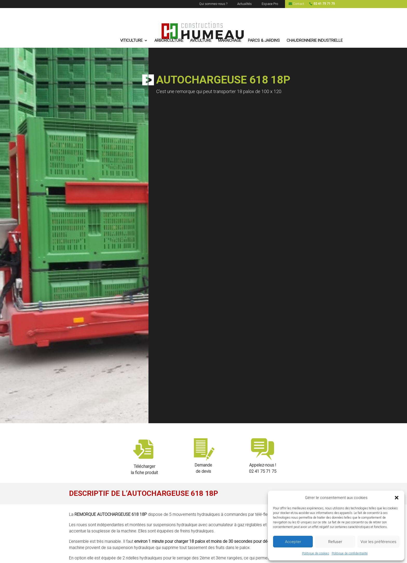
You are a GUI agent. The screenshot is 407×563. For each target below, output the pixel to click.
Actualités (244, 4)
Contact (296, 4)
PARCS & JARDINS (264, 41)
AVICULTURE (201, 41)
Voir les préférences (378, 541)
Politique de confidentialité (350, 553)
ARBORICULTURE (169, 41)
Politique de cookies (315, 553)
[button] (396, 497)
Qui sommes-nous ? (213, 4)
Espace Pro (270, 4)
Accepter (293, 541)
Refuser (335, 541)
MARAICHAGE (229, 41)
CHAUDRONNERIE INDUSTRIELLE (315, 41)
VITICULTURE (131, 41)
